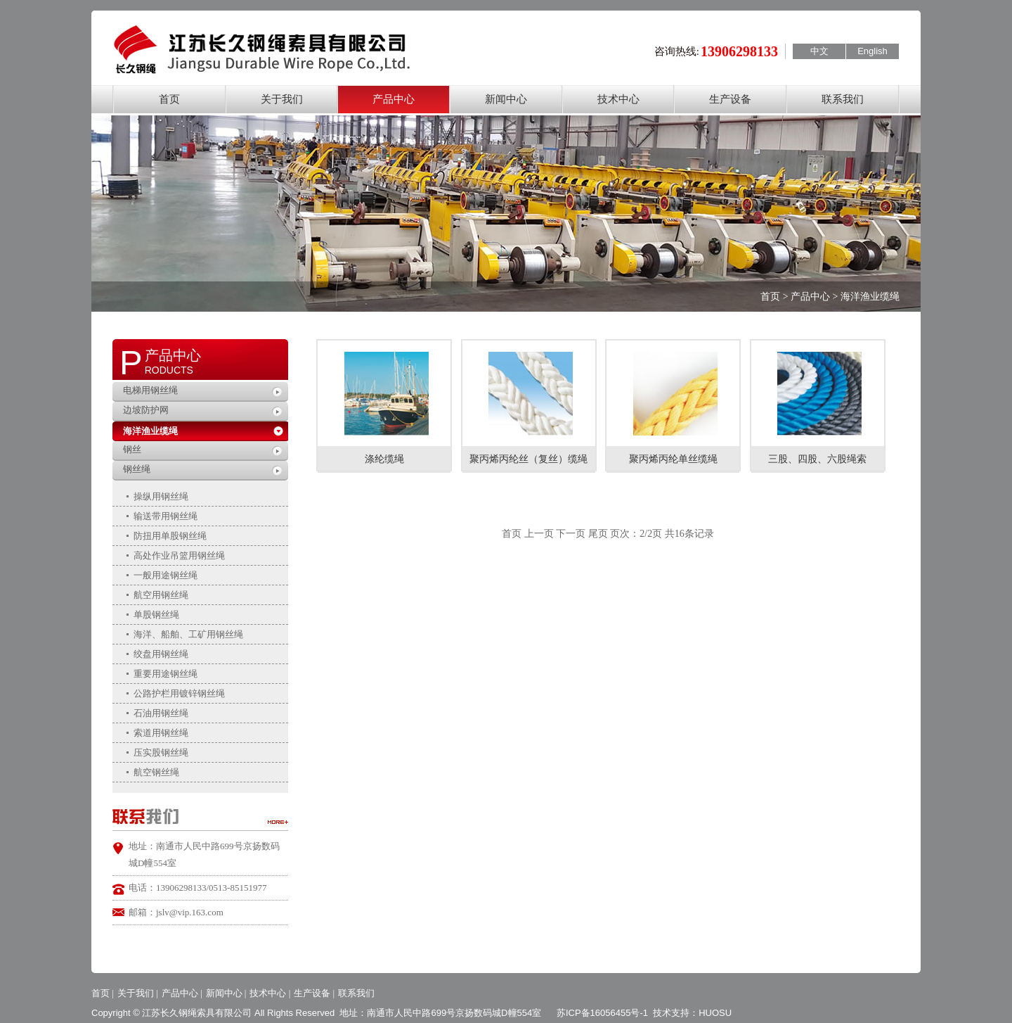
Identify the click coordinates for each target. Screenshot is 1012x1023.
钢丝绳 (136, 469)
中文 (819, 51)
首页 (169, 99)
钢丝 (132, 449)
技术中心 (618, 99)
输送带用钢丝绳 (165, 516)
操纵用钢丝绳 (161, 496)
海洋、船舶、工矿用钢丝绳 (188, 634)
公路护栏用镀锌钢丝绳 (179, 693)
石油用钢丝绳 (161, 713)
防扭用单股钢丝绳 (170, 535)
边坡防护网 (146, 410)
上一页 (539, 533)
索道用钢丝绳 (161, 732)
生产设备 (730, 99)
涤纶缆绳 (384, 459)
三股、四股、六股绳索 (817, 459)
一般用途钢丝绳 (165, 575)
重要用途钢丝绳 (165, 673)
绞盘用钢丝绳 (161, 654)
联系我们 (843, 99)
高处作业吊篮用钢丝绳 (179, 555)
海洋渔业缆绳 (150, 431)
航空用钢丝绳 (161, 595)
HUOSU (715, 1013)
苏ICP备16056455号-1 (602, 1013)
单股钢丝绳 (156, 614)
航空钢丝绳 (156, 772)
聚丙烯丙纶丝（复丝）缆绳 (528, 459)
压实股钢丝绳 (161, 752)
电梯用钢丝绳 (150, 390)
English (872, 51)
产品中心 (393, 99)
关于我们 (282, 99)
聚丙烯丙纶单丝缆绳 (673, 459)
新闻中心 (506, 99)
